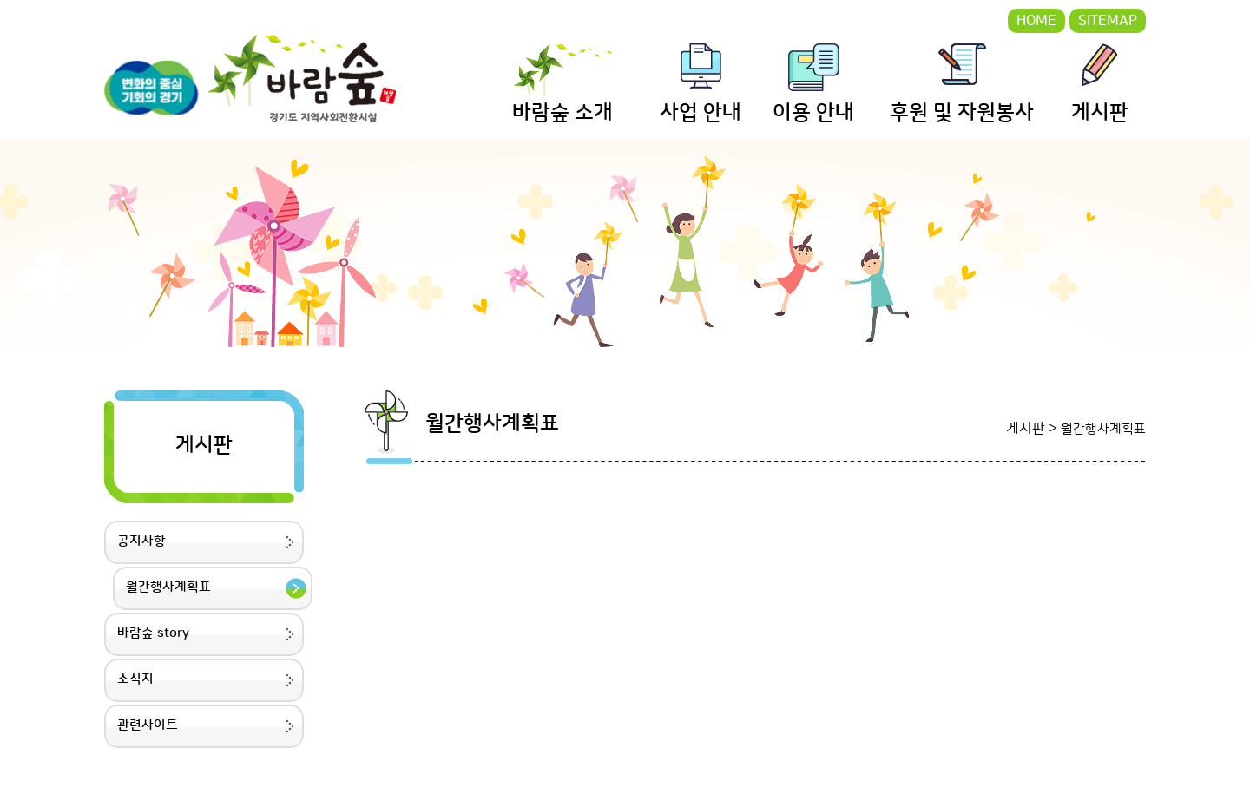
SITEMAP (1107, 21)
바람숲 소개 (562, 113)
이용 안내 (813, 113)
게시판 (1099, 113)
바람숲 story (153, 633)
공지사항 (141, 541)
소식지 (135, 679)
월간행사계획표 (168, 587)
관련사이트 (147, 725)
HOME (1036, 21)
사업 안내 (700, 113)
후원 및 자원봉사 (962, 113)
